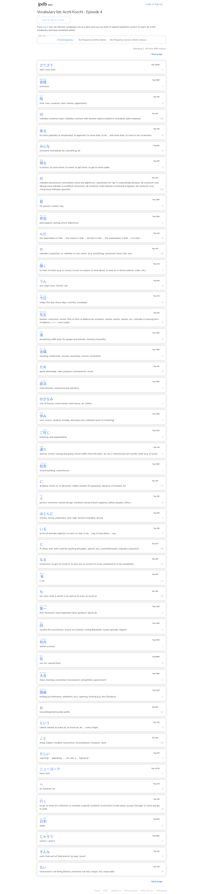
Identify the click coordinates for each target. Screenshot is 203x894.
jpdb (42, 4)
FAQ (105, 890)
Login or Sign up (154, 4)
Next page (156, 54)
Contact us (116, 890)
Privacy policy (130, 890)
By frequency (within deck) (92, 39)
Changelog (161, 890)
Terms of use (147, 890)
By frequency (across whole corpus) (128, 39)
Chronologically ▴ (65, 39)
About (97, 890)
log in (46, 27)
